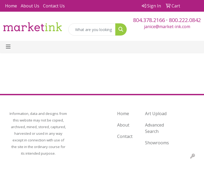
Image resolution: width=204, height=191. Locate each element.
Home (11, 6)
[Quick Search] (92, 29)
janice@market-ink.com (167, 26)
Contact (125, 136)
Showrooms (156, 143)
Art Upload (156, 113)
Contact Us (54, 6)
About (123, 125)
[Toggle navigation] (8, 46)
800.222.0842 (185, 20)
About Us (30, 6)
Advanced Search (154, 128)
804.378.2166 (149, 20)
